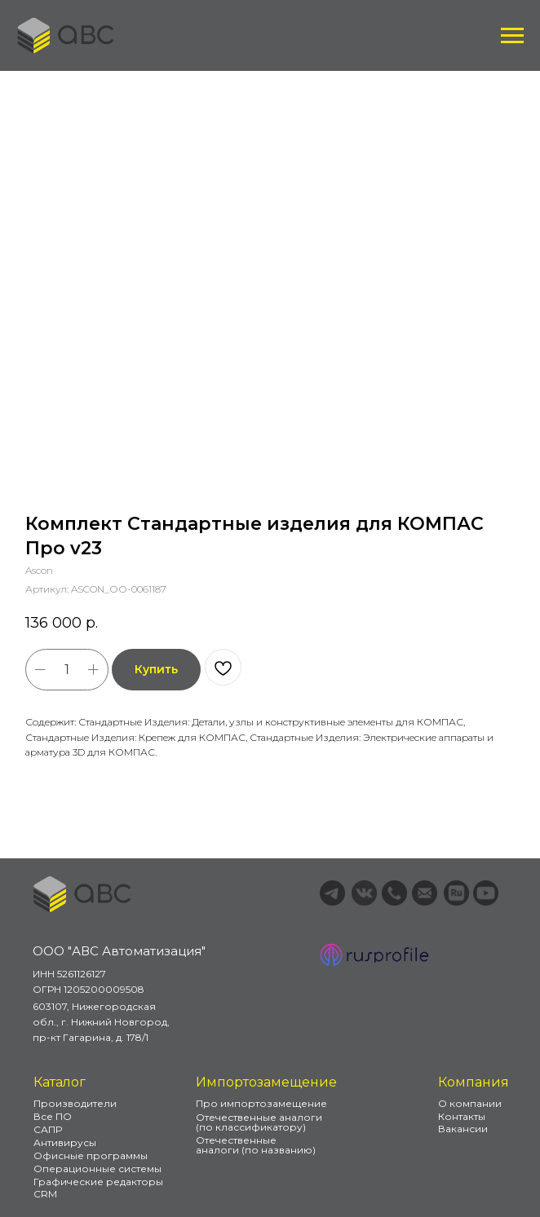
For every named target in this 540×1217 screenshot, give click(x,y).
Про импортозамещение (261, 1103)
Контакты (461, 1116)
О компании (470, 1103)
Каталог (59, 1082)
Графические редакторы (98, 1181)
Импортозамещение (266, 1082)
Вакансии (463, 1128)
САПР (47, 1129)
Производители (75, 1103)
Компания (473, 1082)
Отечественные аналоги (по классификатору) (259, 1122)
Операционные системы (97, 1168)
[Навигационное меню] (512, 36)
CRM (45, 1194)
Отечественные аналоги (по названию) (256, 1145)
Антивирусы (64, 1142)
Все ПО (52, 1116)
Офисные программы (90, 1155)
